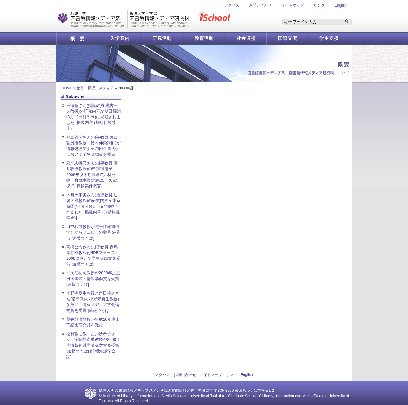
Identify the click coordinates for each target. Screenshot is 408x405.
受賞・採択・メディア (95, 88)
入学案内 (120, 38)
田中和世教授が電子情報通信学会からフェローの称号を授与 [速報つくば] (92, 232)
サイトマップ (292, 5)
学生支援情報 (329, 38)
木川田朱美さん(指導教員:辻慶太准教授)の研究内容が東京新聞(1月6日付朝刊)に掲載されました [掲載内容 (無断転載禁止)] (93, 206)
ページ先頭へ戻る (245, 99)
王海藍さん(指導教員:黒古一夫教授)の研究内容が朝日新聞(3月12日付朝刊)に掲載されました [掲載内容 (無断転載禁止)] (93, 117)
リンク (319, 5)
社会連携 (245, 38)
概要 (77, 38)
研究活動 (162, 38)
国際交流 (287, 38)
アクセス (162, 375)
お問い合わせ (260, 5)
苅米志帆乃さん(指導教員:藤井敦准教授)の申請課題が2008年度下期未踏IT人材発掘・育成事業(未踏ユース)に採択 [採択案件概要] (92, 174)
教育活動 (204, 38)
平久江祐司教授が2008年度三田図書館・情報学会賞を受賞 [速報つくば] (93, 278)
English (341, 5)
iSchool (215, 19)
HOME (66, 88)
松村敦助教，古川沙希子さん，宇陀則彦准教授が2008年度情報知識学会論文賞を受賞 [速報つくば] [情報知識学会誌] (93, 345)
